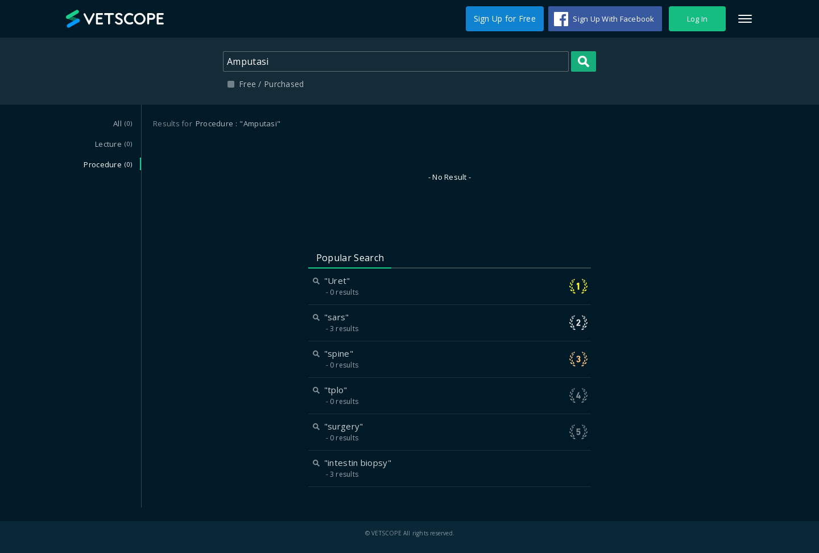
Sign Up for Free (505, 18)
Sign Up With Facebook (613, 19)
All (122, 123)
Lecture (113, 144)
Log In (697, 19)
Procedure (108, 164)
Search (583, 61)
